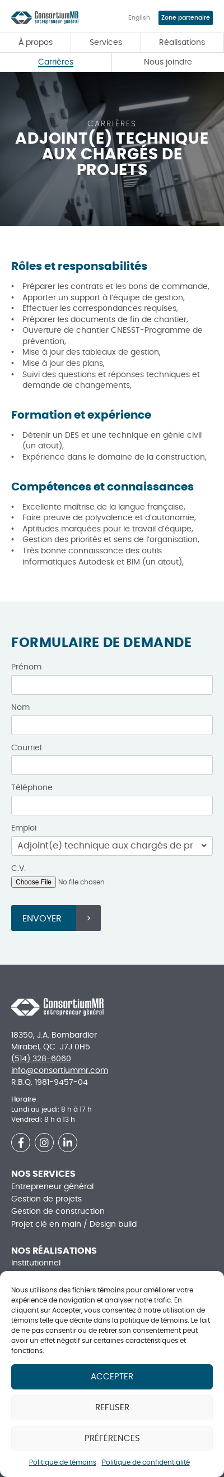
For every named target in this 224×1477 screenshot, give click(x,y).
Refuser (112, 1407)
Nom (20, 708)
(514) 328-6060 (41, 1059)
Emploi (23, 828)
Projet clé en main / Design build (74, 1224)
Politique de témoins (62, 1462)
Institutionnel (35, 1263)
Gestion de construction (58, 1211)
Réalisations (182, 43)
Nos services (43, 1173)
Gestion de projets (46, 1199)
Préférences (112, 1438)
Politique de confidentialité (146, 1462)
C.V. (18, 869)
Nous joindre (168, 62)
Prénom (26, 667)
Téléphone (32, 788)
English (139, 18)
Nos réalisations (54, 1250)
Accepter (112, 1377)
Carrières (55, 62)
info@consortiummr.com (59, 1071)
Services (106, 43)
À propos (35, 43)
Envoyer (42, 918)
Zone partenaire (185, 18)
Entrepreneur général (52, 1187)
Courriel (26, 748)
